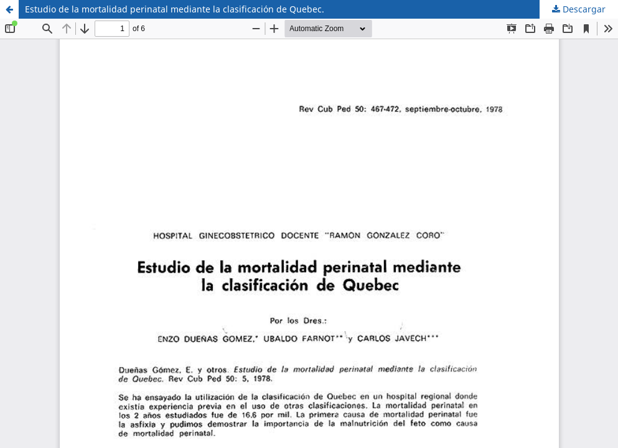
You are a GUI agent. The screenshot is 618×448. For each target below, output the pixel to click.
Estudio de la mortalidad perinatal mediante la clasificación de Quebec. (174, 9)
